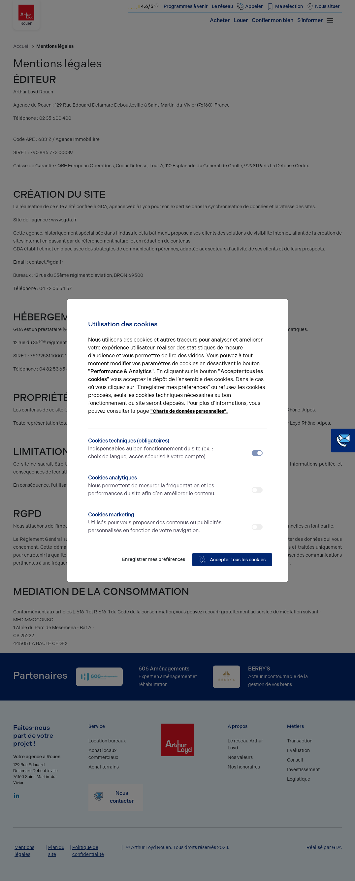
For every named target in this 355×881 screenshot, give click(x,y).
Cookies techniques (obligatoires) (155, 449)
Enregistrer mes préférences (153, 559)
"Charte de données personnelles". (189, 411)
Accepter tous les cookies (232, 560)
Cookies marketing (155, 523)
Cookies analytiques (155, 486)
